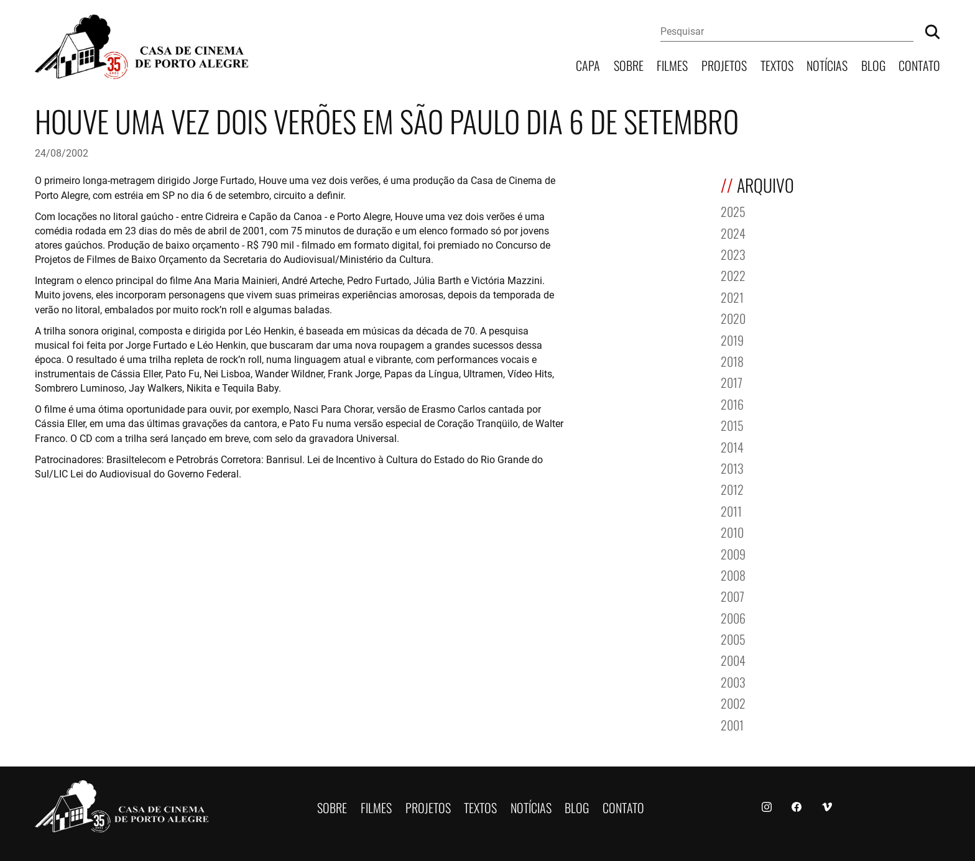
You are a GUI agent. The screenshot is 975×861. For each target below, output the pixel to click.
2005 (733, 638)
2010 (732, 531)
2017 (731, 381)
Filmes (672, 64)
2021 (732, 296)
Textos (776, 64)
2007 (732, 595)
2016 (732, 403)
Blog (873, 64)
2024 (733, 232)
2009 (733, 553)
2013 (732, 467)
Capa (588, 64)
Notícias (827, 64)
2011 (731, 510)
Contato (919, 64)
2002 (733, 702)
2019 (732, 339)
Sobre (629, 64)
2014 (732, 446)
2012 (732, 488)
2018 (732, 360)
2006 (733, 617)
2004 (733, 659)
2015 (732, 424)
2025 (733, 210)
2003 (733, 681)
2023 (733, 253)
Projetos (724, 64)
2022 (733, 274)
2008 (733, 574)
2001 (732, 724)
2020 (733, 317)
